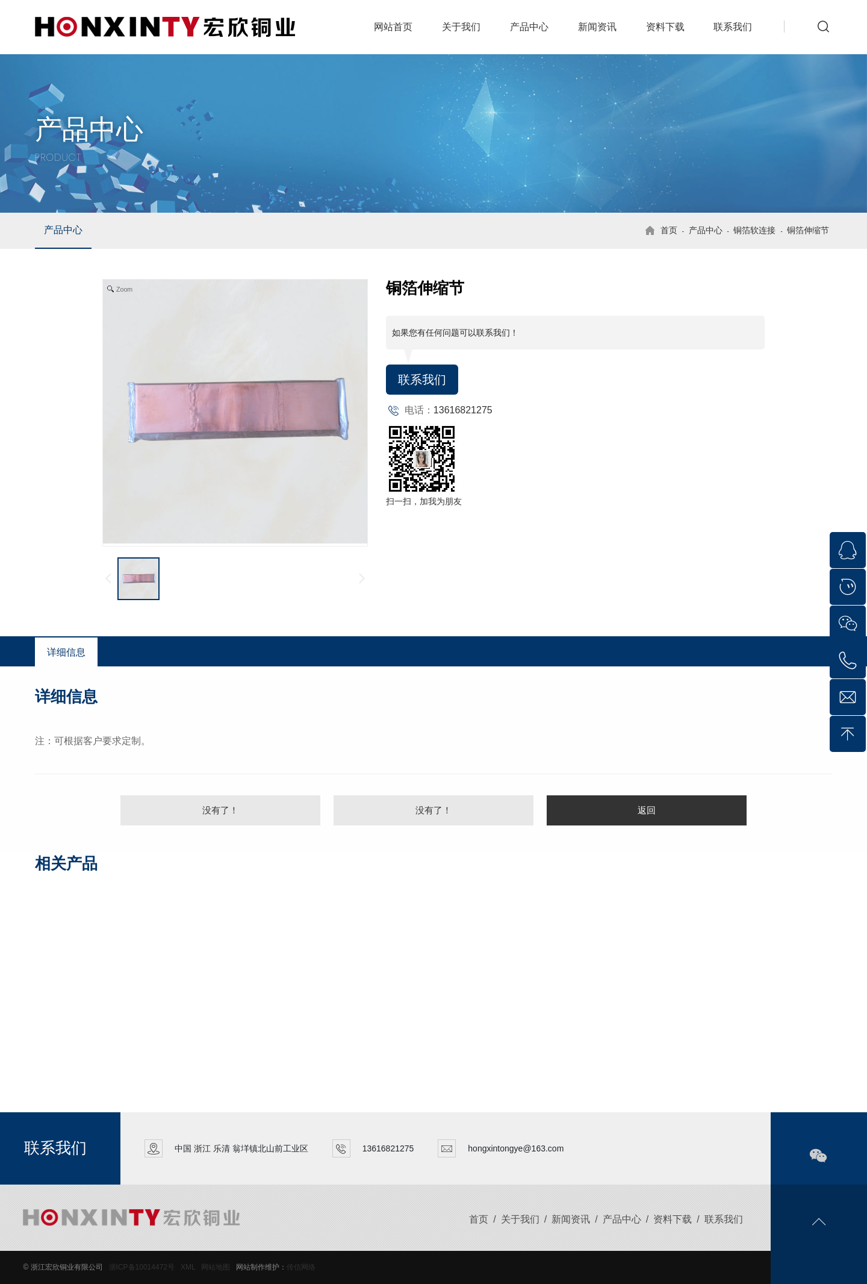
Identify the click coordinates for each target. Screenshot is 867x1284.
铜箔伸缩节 (808, 230)
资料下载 (665, 27)
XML (188, 1267)
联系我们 (732, 27)
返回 (647, 810)
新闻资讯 (597, 27)
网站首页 (393, 27)
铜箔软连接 (754, 230)
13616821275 (463, 410)
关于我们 (461, 27)
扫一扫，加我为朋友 (424, 501)
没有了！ (220, 810)
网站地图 (215, 1267)
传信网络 (301, 1267)
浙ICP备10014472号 (142, 1267)
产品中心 (529, 27)
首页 (668, 230)
